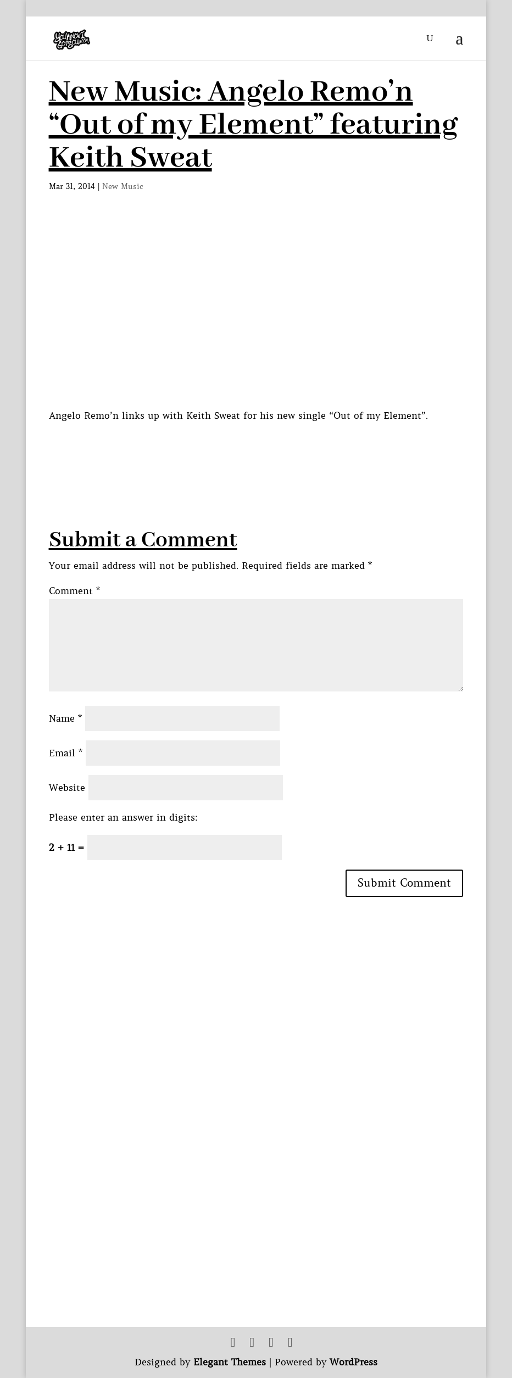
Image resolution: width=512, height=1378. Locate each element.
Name (65, 718)
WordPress (353, 1362)
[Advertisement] (249, 448)
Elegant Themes (229, 1362)
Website (67, 788)
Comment (74, 591)
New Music (122, 186)
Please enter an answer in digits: (123, 817)
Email (65, 753)
